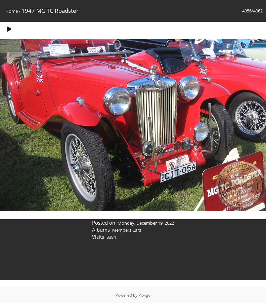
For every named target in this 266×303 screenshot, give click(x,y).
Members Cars (126, 230)
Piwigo (144, 295)
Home (11, 11)
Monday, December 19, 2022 (146, 223)
